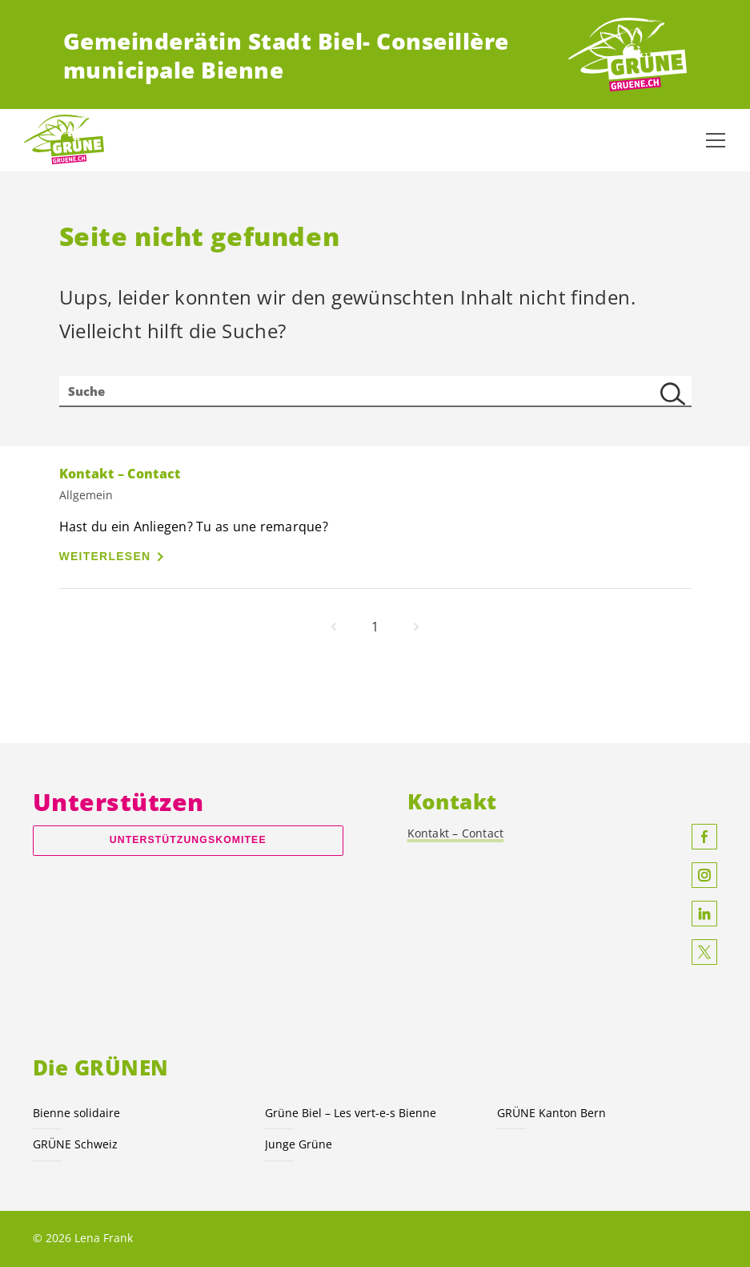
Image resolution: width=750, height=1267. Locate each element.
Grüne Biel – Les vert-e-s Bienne (350, 1112)
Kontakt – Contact (455, 833)
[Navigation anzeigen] (715, 140)
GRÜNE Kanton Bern (551, 1112)
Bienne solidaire (76, 1112)
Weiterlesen (105, 556)
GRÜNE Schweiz (75, 1144)
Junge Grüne (298, 1144)
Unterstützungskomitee (188, 839)
